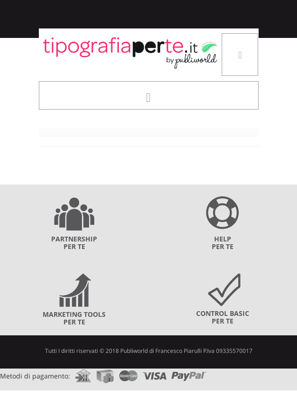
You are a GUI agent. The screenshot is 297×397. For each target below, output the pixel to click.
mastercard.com (128, 373)
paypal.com (189, 373)
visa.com (155, 373)
